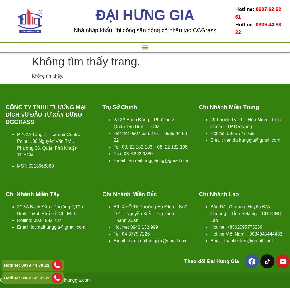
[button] (145, 47)
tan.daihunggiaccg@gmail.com (158, 160)
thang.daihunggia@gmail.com (157, 240)
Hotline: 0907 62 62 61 (33, 278)
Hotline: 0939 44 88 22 (33, 265)
